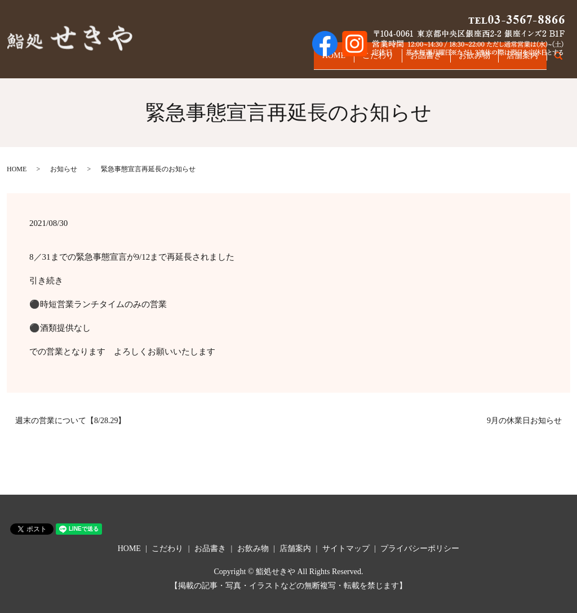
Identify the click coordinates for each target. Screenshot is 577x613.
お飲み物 (464, 60)
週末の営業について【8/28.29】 (70, 420)
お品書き (408, 60)
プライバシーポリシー (419, 548)
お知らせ (63, 169)
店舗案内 (519, 60)
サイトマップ (346, 548)
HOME (302, 60)
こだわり (353, 60)
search (564, 61)
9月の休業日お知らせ (524, 420)
